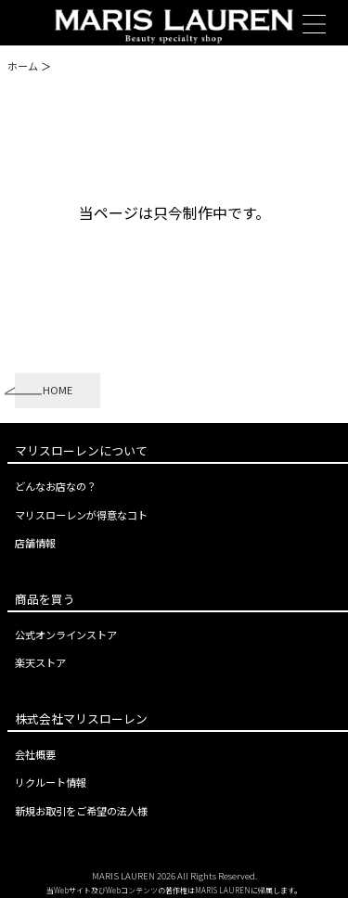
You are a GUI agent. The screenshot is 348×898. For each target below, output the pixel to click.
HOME (57, 389)
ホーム (22, 65)
